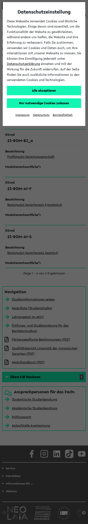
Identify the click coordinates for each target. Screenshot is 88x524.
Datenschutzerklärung (23, 63)
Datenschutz (41, 115)
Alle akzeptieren (44, 90)
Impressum (22, 115)
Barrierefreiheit (63, 115)
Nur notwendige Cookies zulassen (44, 103)
